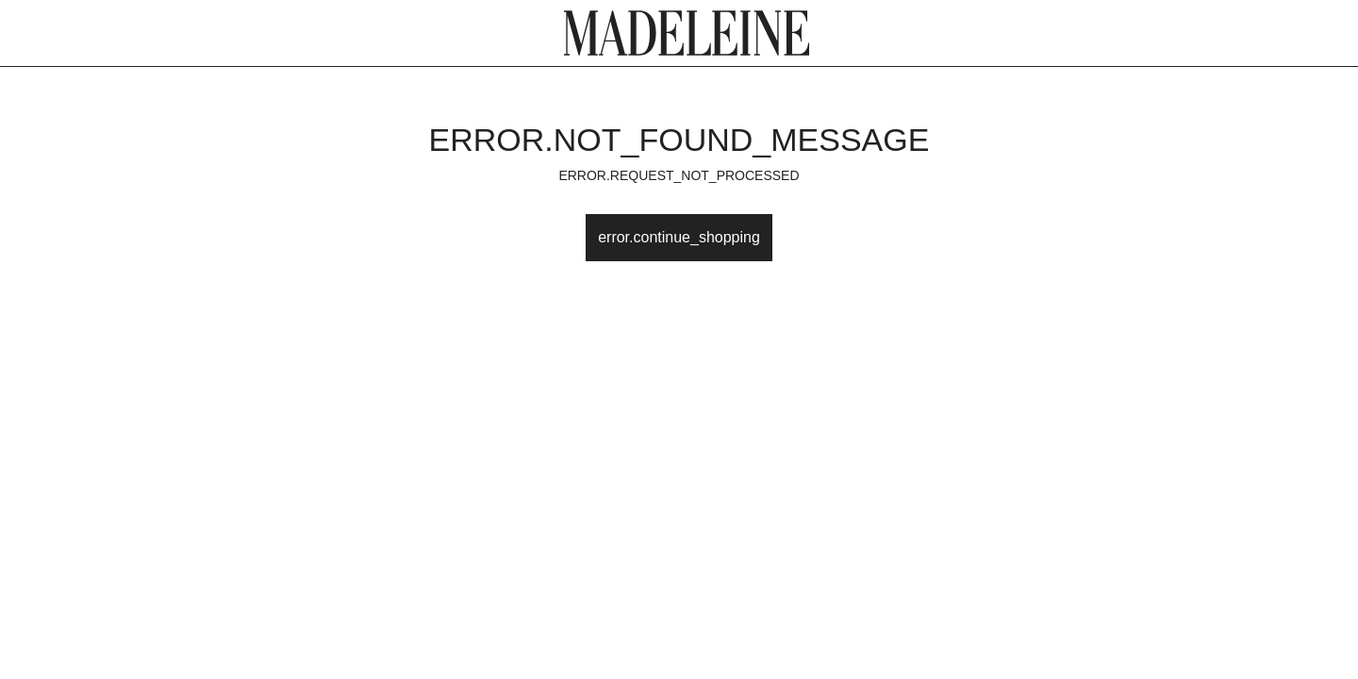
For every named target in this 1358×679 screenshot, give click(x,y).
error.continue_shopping (679, 237)
